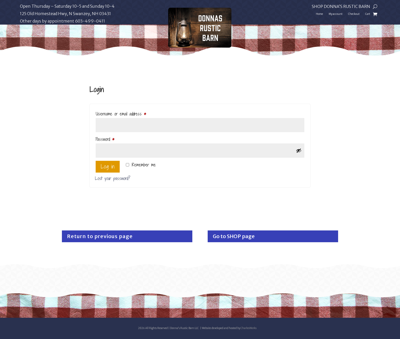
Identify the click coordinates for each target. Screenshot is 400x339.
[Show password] (299, 150)
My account (335, 14)
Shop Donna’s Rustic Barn (341, 7)
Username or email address (127, 113)
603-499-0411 (90, 21)
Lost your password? (112, 178)
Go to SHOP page (234, 236)
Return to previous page (100, 236)
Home (319, 14)
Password (112, 138)
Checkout (354, 14)
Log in (108, 166)
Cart (367, 14)
